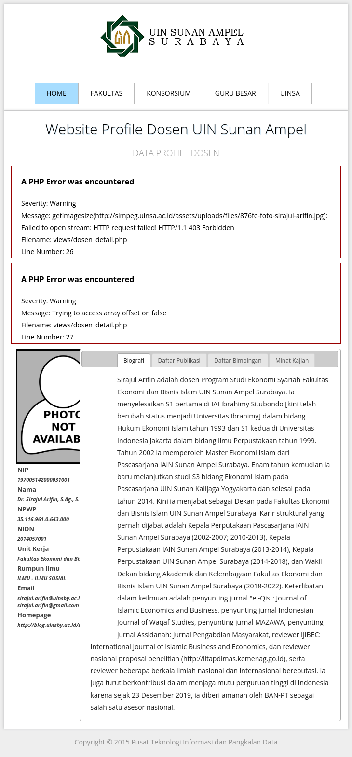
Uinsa (290, 93)
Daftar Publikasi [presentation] (179, 360)
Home (56, 93)
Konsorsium (169, 93)
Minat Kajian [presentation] (292, 360)
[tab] (133, 360)
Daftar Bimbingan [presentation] (238, 360)
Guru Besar (235, 93)
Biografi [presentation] (133, 360)
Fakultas (106, 93)
